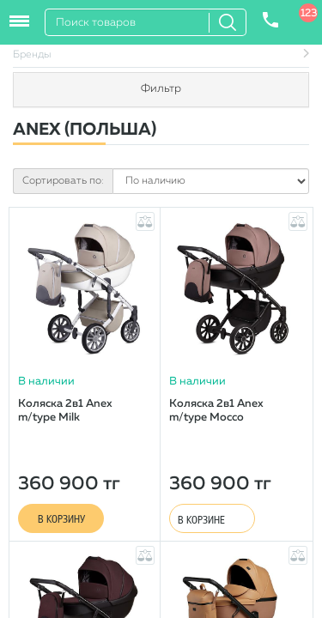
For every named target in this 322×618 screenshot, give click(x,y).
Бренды (32, 55)
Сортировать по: (63, 181)
